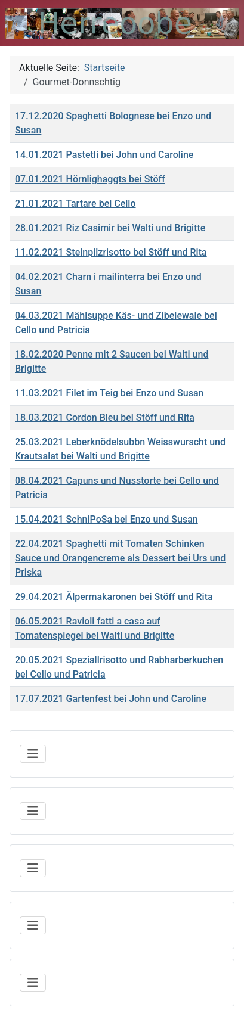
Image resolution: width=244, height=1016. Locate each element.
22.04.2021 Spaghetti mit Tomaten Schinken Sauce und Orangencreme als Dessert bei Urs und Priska (120, 558)
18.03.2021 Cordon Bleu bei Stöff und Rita (104, 417)
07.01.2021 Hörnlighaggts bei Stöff (90, 179)
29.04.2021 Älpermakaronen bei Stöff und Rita (114, 596)
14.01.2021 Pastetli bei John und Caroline (104, 154)
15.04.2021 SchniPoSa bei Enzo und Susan (106, 519)
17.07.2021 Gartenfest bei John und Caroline (110, 698)
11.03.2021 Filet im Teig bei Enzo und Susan (109, 393)
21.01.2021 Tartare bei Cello (75, 203)
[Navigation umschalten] (33, 754)
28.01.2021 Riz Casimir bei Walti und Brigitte (110, 228)
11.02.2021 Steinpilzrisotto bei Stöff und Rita (111, 252)
